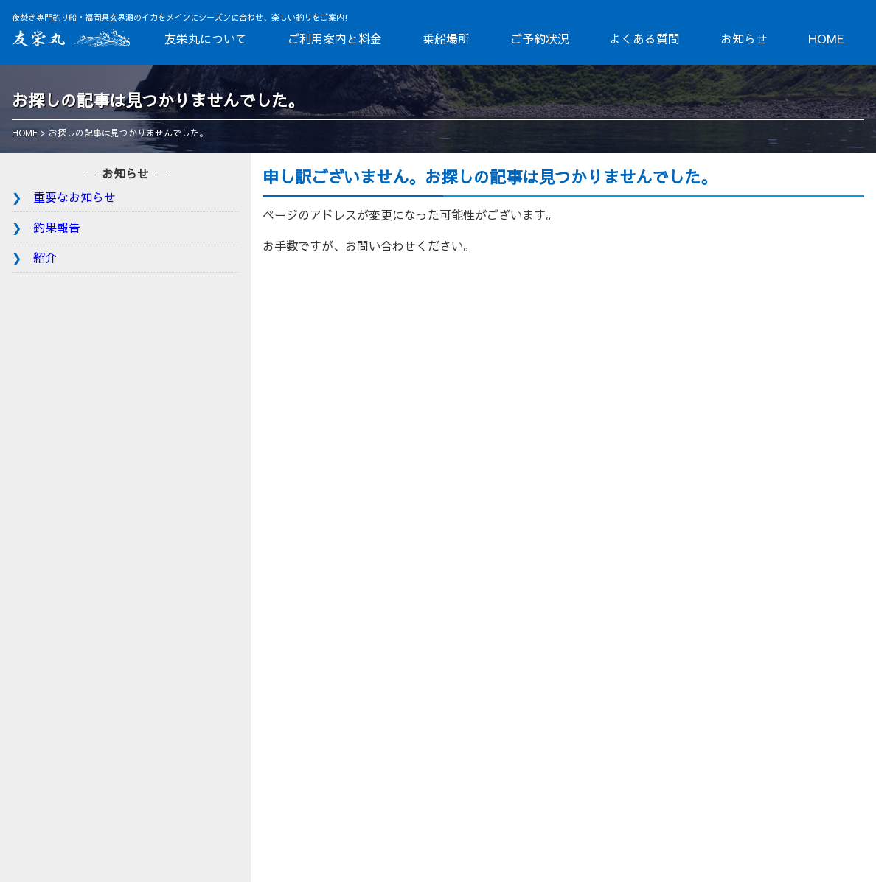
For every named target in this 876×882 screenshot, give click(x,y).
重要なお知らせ (74, 197)
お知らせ (744, 38)
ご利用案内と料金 (335, 38)
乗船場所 (446, 38)
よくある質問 (644, 38)
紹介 (45, 257)
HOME (826, 38)
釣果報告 (56, 227)
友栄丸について (205, 38)
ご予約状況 (539, 38)
